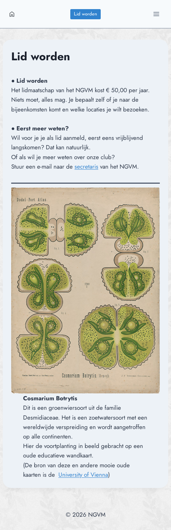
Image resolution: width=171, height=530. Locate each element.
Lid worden (85, 14)
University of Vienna (83, 474)
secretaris (86, 166)
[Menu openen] (156, 13)
